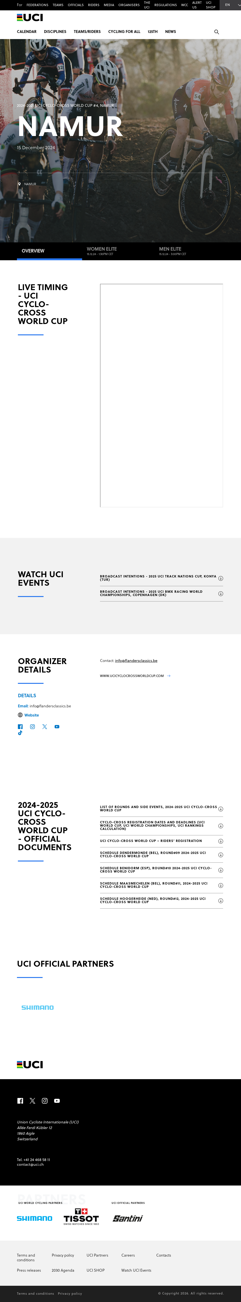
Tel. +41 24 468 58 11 (33, 1160)
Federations (37, 5)
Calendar (26, 32)
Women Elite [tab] (118, 251)
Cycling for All (124, 32)
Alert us (197, 5)
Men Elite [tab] (189, 251)
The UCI (147, 5)
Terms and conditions (26, 1258)
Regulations (165, 5)
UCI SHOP (210, 5)
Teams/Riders (87, 32)
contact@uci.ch (30, 1165)
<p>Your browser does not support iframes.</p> (161, 395)
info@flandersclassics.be (50, 706)
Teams (58, 5)
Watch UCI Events (136, 1271)
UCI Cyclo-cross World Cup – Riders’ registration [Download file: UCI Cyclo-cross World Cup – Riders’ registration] (161, 841)
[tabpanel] (120, 598)
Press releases (29, 1271)
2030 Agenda (63, 1271)
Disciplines (55, 32)
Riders (94, 5)
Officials (76, 5)
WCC (184, 5)
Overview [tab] (33, 251)
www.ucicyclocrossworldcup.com (135, 676)
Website (31, 715)
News (170, 32)
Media (109, 5)
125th (153, 32)
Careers (128, 1256)
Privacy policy (63, 1256)
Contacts (163, 1256)
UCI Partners (97, 1256)
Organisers (129, 5)
